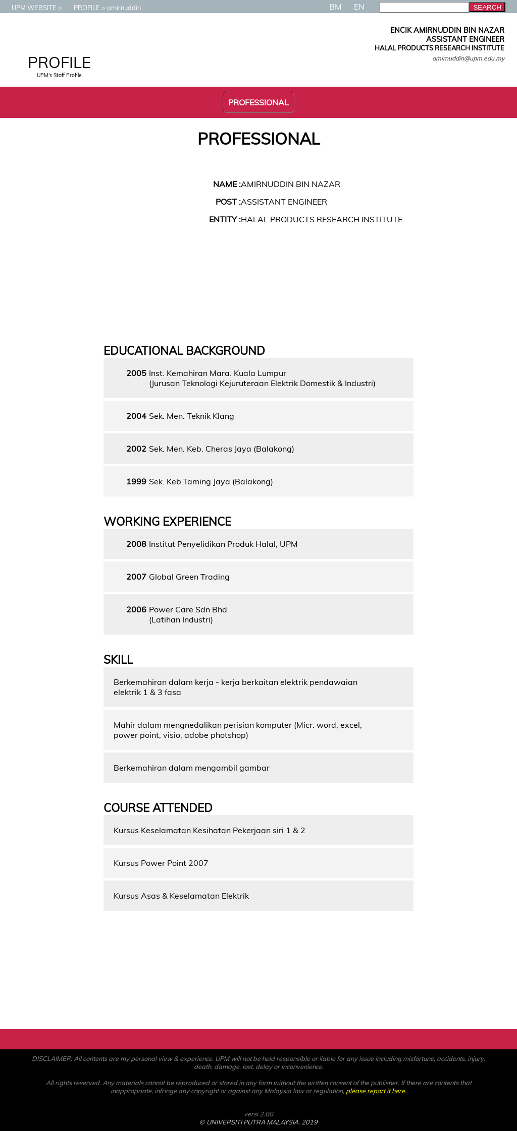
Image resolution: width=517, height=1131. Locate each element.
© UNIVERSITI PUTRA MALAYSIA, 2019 (258, 1122)
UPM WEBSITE (29, 8)
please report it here (375, 1091)
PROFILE (82, 8)
